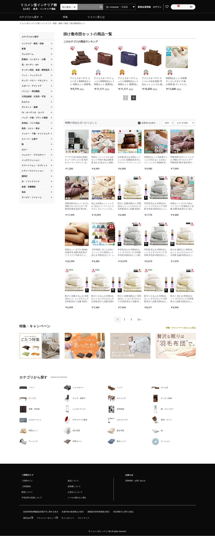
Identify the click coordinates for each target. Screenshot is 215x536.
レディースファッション (33, 171)
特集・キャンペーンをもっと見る (181, 328)
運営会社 (28, 518)
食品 (24, 192)
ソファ (26, 388)
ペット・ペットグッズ (32, 75)
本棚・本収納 (29, 409)
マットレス (28, 441)
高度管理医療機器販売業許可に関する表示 (40, 512)
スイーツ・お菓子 (30, 139)
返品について (73, 481)
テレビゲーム (28, 54)
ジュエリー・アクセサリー (34, 155)
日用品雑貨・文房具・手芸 (34, 97)
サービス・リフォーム (32, 197)
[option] (81, 68)
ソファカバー (73, 388)
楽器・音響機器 (29, 187)
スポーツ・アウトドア (32, 86)
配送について (27, 492)
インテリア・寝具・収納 (33, 44)
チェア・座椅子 (74, 398)
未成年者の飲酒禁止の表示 (73, 512)
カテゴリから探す (29, 17)
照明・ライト (162, 420)
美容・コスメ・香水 (31, 128)
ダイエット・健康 (30, 107)
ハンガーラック (74, 409)
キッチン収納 (162, 398)
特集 (65, 17)
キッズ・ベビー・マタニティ (35, 81)
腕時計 (25, 176)
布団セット (28, 431)
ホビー (25, 150)
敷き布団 (116, 431)
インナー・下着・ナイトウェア (36, 134)
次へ (140, 320)
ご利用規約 (26, 486)
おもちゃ (26, 102)
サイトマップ (83, 518)
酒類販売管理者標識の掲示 (98, 512)
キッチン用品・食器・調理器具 (36, 70)
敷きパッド (117, 441)
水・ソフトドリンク (31, 182)
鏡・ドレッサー (163, 409)
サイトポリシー (67, 518)
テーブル (27, 398)
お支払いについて (75, 492)
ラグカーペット (30, 420)
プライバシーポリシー (47, 518)
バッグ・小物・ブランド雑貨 (35, 118)
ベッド (115, 388)
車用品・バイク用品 (31, 123)
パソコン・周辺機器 (31, 91)
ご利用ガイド (27, 481)
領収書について (74, 486)
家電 (24, 49)
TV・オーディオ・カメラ (33, 112)
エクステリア (118, 420)
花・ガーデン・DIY (30, 65)
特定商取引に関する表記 (123, 512)
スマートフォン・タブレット (35, 166)
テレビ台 (160, 388)
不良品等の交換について (32, 498)
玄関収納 (116, 409)
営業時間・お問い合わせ (135, 481)
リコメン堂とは (96, 17)
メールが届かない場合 (77, 498)
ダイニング (117, 398)
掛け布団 (71, 431)
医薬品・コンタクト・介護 (34, 59)
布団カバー (72, 441)
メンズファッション (31, 160)
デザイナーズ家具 (75, 420)
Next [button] (133, 98)
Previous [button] (125, 98)
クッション (161, 441)
